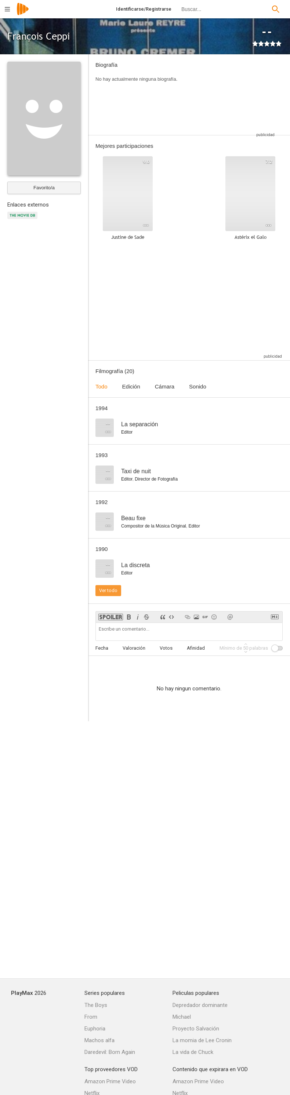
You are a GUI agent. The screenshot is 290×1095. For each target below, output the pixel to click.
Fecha (101, 648)
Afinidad (196, 648)
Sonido (197, 386)
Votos (166, 648)
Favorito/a (44, 187)
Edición (131, 386)
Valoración (134, 648)
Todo (101, 386)
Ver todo (108, 590)
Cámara (164, 386)
